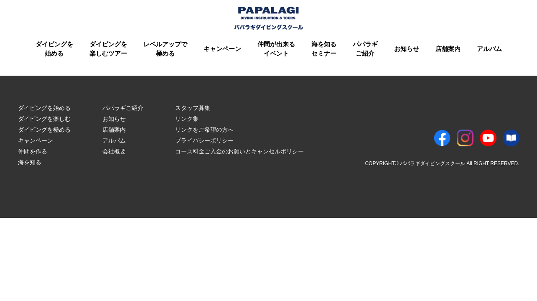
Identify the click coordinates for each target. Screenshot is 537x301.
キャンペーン (222, 48)
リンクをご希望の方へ (204, 129)
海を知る (29, 162)
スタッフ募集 (192, 108)
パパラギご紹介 (365, 49)
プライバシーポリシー (204, 140)
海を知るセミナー (323, 49)
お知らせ (406, 48)
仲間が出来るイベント (276, 49)
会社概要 (114, 151)
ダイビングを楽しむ (44, 118)
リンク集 (187, 118)
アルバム (489, 48)
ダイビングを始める (54, 49)
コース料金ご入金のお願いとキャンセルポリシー (239, 151)
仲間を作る (32, 151)
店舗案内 (448, 48)
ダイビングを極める (44, 129)
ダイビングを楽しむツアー (108, 49)
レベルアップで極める (165, 49)
